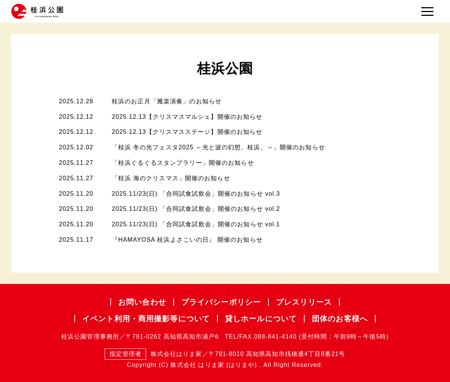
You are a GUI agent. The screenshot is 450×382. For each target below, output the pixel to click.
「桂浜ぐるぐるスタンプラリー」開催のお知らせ (183, 163)
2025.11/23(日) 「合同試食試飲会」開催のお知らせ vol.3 (196, 193)
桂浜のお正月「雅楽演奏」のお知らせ (167, 101)
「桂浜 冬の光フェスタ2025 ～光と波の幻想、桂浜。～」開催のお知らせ (218, 147)
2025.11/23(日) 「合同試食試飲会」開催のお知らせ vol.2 (196, 209)
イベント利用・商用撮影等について (146, 318)
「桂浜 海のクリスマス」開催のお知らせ (171, 178)
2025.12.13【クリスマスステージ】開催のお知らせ (187, 132)
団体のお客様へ (340, 318)
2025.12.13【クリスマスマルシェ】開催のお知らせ (187, 117)
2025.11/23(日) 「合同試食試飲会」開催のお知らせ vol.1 (196, 224)
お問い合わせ (142, 302)
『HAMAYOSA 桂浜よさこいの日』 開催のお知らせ (187, 239)
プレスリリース (304, 302)
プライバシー (221, 302)
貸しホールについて (261, 318)
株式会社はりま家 (153, 354)
